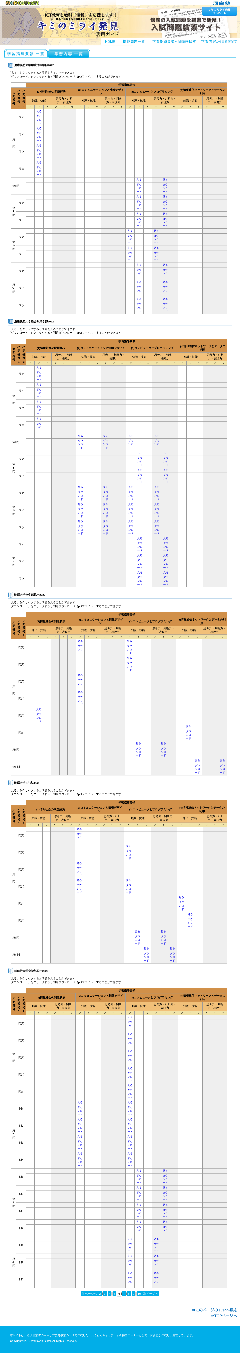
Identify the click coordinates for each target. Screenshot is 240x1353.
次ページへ (150, 1293)
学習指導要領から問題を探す (174, 41)
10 (139, 1293)
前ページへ (89, 1293)
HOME (110, 41)
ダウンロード (39, 120)
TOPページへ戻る (214, 1316)
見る (39, 111)
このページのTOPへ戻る (214, 1310)
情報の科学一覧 (68, 53)
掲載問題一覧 (134, 41)
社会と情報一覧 (25, 53)
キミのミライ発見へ (220, 11)
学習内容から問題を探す (219, 41)
